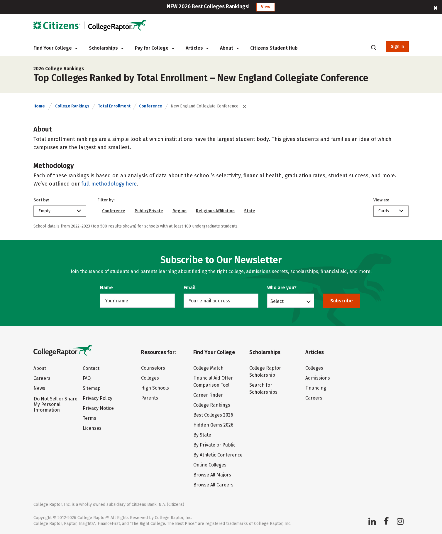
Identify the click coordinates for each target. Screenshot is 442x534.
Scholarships (106, 48)
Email (190, 287)
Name (106, 287)
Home (39, 106)
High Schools (155, 388)
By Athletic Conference (218, 455)
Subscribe (341, 301)
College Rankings (72, 106)
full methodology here (109, 184)
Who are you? (282, 287)
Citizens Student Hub (274, 48)
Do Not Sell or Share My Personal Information (55, 404)
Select (277, 301)
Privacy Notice (98, 408)
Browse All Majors (212, 475)
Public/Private (149, 210)
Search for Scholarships (263, 388)
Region (179, 210)
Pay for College (154, 48)
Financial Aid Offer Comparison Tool (213, 381)
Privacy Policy (97, 398)
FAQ (87, 378)
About (229, 48)
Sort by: (41, 200)
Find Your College (55, 48)
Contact (91, 368)
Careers (41, 378)
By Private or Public (214, 445)
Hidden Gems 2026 (213, 425)
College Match (208, 368)
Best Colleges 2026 (213, 415)
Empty (44, 210)
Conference (150, 106)
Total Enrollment (114, 106)
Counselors (153, 368)
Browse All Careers (213, 485)
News (39, 388)
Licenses (92, 428)
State (249, 210)
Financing (315, 388)
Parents (149, 398)
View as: (381, 200)
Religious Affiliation (215, 210)
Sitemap (92, 388)
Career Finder (208, 395)
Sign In (397, 46)
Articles (197, 48)
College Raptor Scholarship (265, 371)
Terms (89, 418)
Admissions (317, 378)
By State (202, 435)
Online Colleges (209, 465)
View (265, 6)
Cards (383, 210)
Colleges (150, 378)
